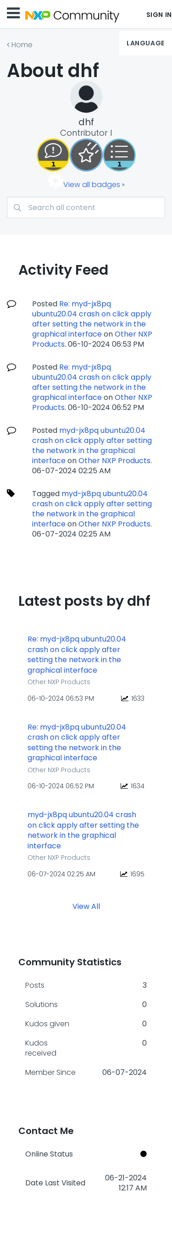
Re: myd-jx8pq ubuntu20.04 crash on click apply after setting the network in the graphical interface (91, 319)
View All (86, 906)
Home (22, 44)
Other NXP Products (114, 460)
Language (145, 43)
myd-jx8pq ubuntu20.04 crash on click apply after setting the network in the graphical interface (92, 445)
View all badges (91, 184)
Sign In (159, 14)
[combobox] (86, 207)
